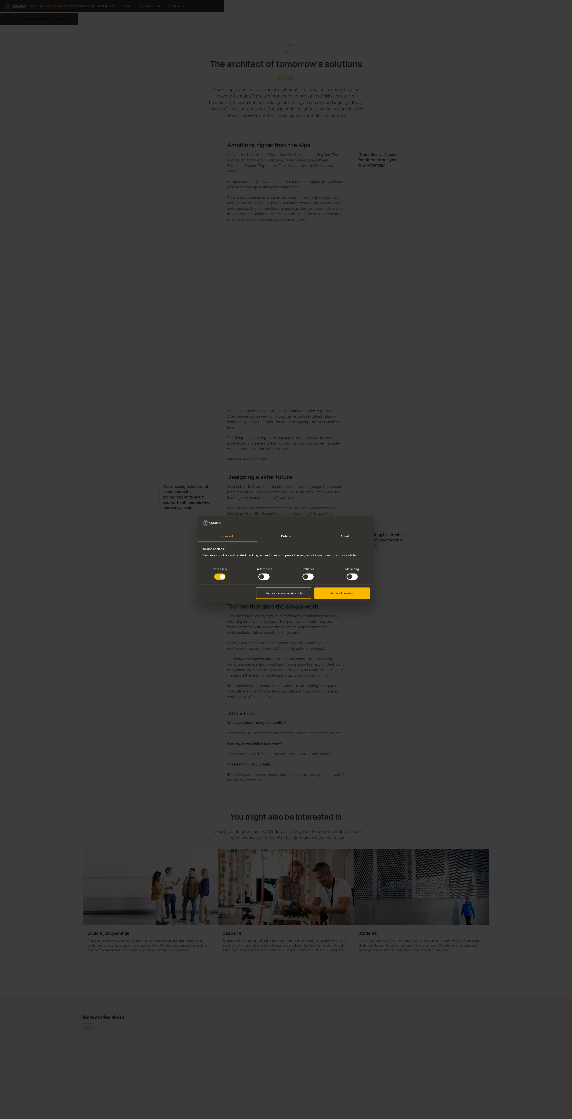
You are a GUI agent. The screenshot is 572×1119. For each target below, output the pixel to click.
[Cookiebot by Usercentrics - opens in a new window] (353, 523)
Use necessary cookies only (284, 593)
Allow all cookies (342, 593)
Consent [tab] (227, 536)
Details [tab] (286, 536)
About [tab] (345, 536)
